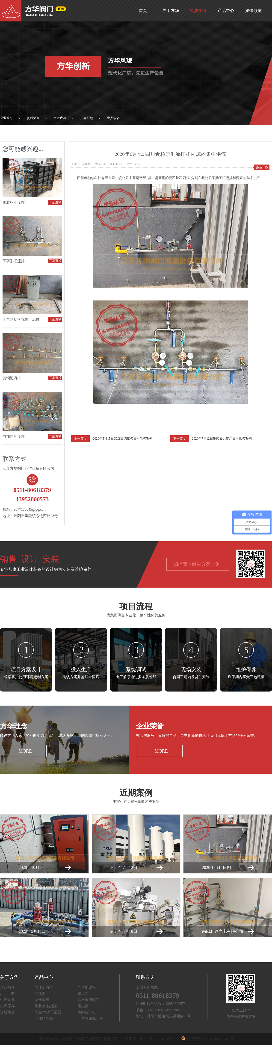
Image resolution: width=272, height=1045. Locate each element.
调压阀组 (42, 1000)
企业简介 (6, 118)
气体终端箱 (44, 1018)
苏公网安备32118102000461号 (207, 1039)
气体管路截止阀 (90, 1018)
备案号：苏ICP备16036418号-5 (149, 1039)
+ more (23, 751)
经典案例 (198, 10)
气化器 (40, 993)
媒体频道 (253, 10)
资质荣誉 (33, 118)
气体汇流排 (44, 987)
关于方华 (170, 10)
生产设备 (113, 118)
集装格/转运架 (46, 1006)
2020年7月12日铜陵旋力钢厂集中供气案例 (222, 438)
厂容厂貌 (86, 118)
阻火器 (83, 1006)
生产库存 (59, 118)
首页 (143, 10)
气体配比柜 (86, 987)
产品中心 (226, 10)
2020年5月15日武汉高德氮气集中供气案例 (123, 438)
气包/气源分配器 (48, 1012)
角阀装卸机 (86, 1012)
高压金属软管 (88, 1000)
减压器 (83, 993)
